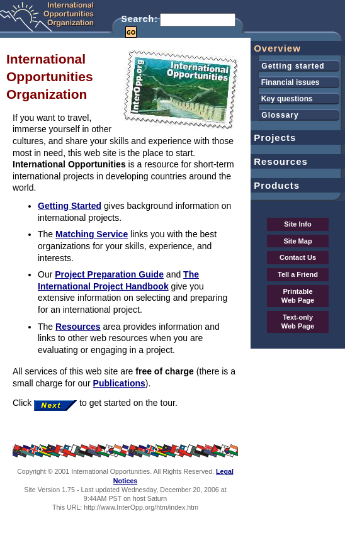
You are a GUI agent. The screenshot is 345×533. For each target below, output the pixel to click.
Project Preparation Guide (109, 274)
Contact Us (298, 257)
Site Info (297, 224)
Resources (78, 327)
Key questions (282, 98)
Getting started (288, 66)
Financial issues (285, 82)
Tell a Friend (298, 274)
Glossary (275, 115)
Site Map (297, 241)
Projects (273, 137)
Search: (139, 19)
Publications (119, 383)
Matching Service (91, 234)
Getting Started (69, 206)
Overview (276, 48)
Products (275, 185)
